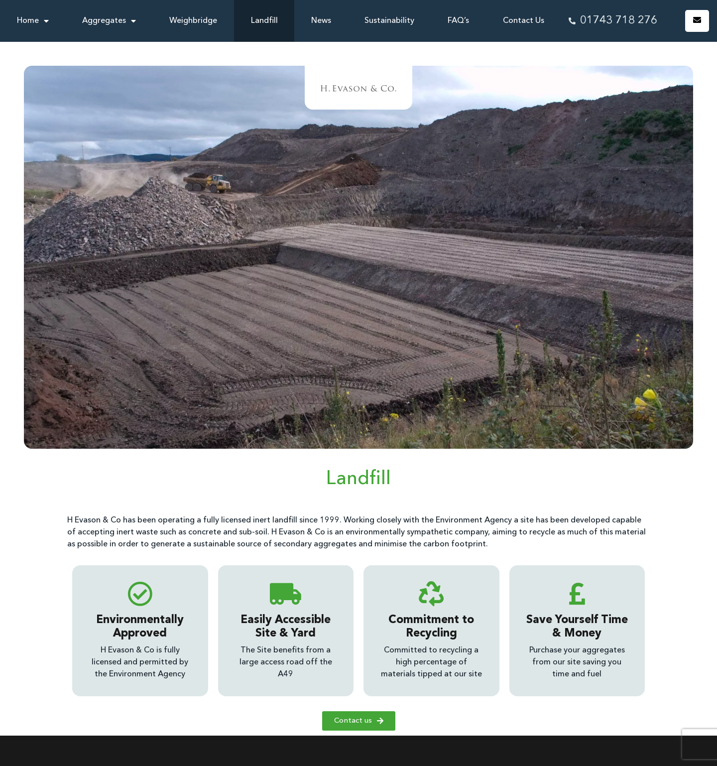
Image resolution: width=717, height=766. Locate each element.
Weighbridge (193, 21)
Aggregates (109, 21)
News (321, 21)
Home (33, 21)
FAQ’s (458, 21)
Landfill (264, 21)
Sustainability (389, 21)
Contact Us (523, 21)
